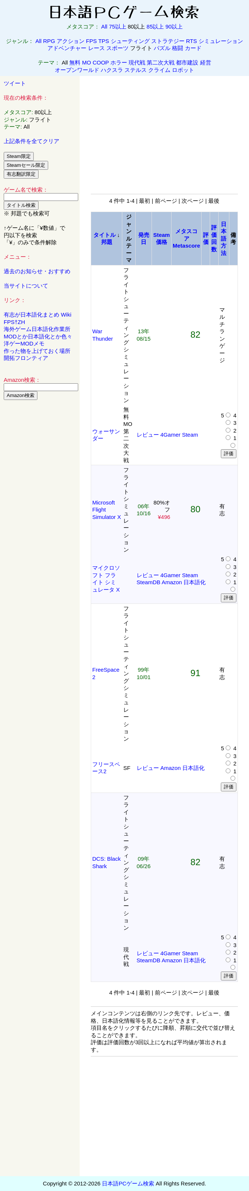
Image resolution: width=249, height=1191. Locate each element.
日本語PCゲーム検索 (128, 1183)
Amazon (172, 582)
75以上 (117, 26)
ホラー (118, 62)
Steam (190, 434)
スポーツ (117, 48)
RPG (49, 41)
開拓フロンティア (26, 358)
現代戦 (137, 62)
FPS (91, 41)
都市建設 (187, 62)
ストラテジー (168, 41)
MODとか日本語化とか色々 (38, 336)
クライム (159, 70)
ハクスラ (112, 70)
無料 (74, 62)
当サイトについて (26, 285)
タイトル (104, 235)
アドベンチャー (66, 48)
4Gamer (170, 434)
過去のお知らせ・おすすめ (37, 271)
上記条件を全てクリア (31, 141)
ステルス (135, 70)
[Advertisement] (40, 518)
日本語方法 (223, 238)
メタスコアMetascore (186, 238)
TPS (103, 41)
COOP (101, 62)
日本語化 (194, 582)
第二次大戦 (161, 62)
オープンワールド (77, 70)
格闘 (177, 48)
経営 (205, 62)
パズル (162, 48)
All (104, 26)
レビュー (148, 434)
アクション (70, 41)
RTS (191, 41)
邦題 (106, 242)
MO (86, 62)
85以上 (155, 26)
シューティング (130, 41)
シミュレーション (221, 41)
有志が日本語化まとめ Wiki (38, 314)
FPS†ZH (14, 322)
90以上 (174, 26)
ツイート (15, 83)
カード (193, 48)
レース (96, 48)
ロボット (183, 70)
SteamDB (148, 582)
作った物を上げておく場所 (37, 351)
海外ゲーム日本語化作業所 (37, 329)
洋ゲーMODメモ (24, 343)
